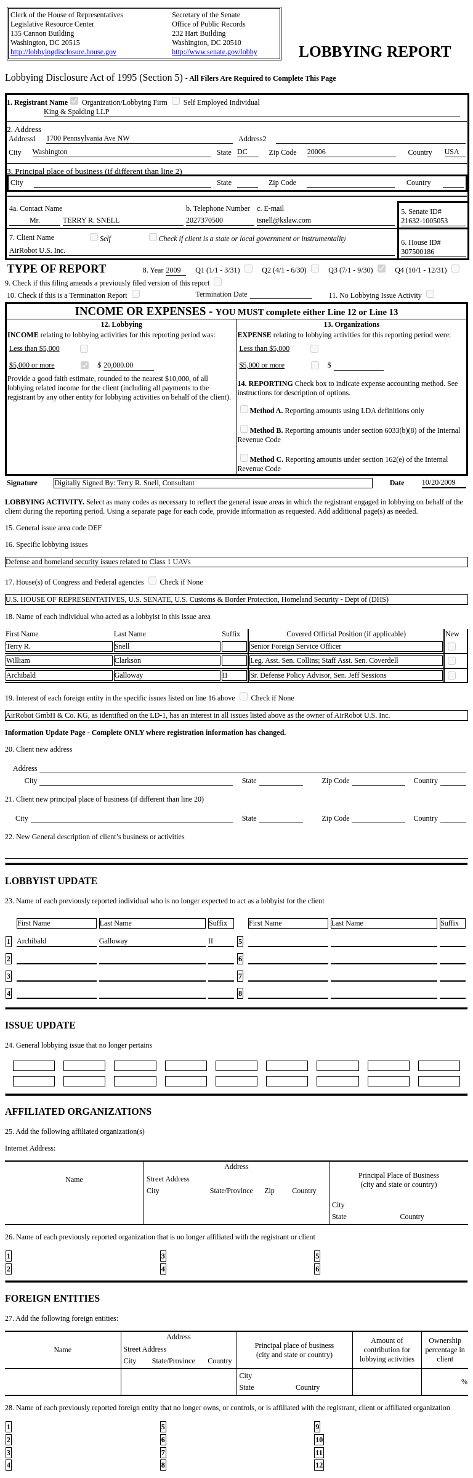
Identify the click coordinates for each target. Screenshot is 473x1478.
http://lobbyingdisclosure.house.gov (63, 51)
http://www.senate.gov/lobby (214, 51)
